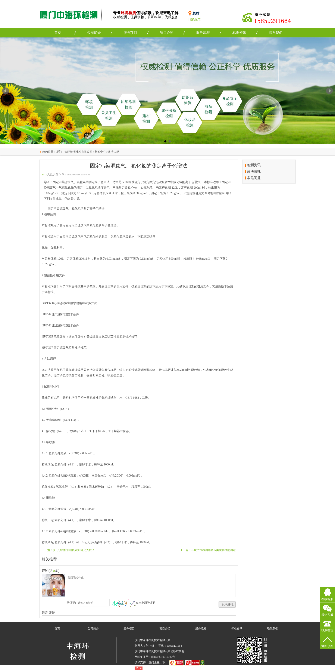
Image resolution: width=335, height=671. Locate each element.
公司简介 (94, 32)
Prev (5, 90)
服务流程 (203, 32)
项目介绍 (166, 32)
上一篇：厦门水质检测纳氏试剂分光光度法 (68, 550)
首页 (57, 32)
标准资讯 (239, 32)
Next (329, 90)
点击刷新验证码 (145, 602)
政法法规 (113, 151)
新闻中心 (100, 151)
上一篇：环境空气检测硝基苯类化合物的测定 (208, 550)
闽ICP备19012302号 (163, 656)
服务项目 (130, 32)
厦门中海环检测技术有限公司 (74, 151)
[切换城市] (194, 19)
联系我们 (275, 32)
